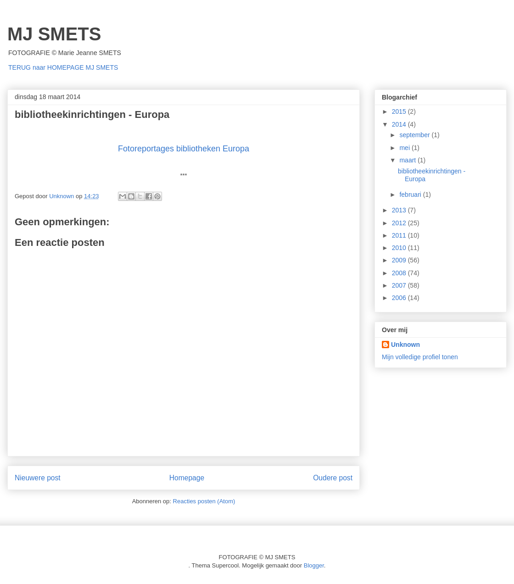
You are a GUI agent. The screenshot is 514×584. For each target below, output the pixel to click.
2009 (400, 260)
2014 (400, 124)
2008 (400, 273)
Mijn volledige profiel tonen (420, 357)
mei (405, 147)
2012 (400, 223)
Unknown (405, 344)
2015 (400, 111)
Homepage (186, 478)
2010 (400, 247)
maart (408, 160)
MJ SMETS (54, 34)
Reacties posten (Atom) (204, 501)
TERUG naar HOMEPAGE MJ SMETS (63, 67)
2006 (400, 297)
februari (411, 194)
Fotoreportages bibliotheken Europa (183, 148)
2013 (400, 210)
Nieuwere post (38, 478)
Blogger (314, 565)
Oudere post (332, 478)
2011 (400, 235)
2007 (400, 285)
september (415, 135)
